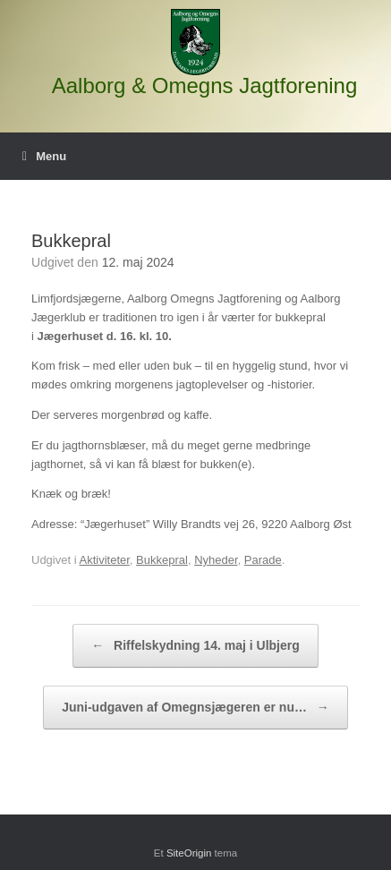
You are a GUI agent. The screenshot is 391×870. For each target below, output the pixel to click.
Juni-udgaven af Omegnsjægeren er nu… (195, 707)
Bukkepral (162, 560)
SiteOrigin (189, 853)
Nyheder (215, 560)
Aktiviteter (104, 560)
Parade (263, 560)
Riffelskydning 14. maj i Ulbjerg (195, 645)
